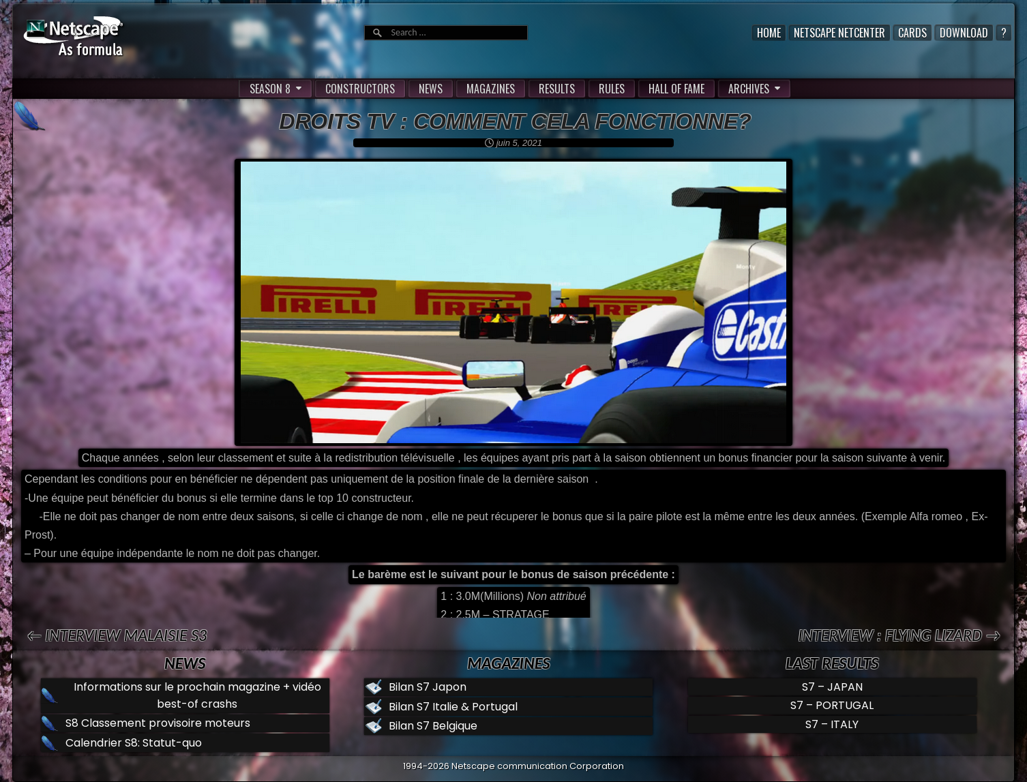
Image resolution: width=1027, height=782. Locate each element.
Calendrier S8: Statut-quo (133, 743)
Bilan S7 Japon (427, 687)
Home (769, 32)
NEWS (431, 88)
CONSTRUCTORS (360, 88)
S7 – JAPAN (832, 687)
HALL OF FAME (676, 88)
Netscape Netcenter (839, 32)
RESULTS (557, 88)
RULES (612, 88)
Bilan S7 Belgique (433, 726)
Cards (912, 32)
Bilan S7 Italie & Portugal (453, 707)
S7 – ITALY (832, 724)
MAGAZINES (490, 88)
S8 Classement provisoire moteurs (157, 723)
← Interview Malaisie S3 (117, 635)
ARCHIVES (748, 88)
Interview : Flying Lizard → (899, 635)
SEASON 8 (270, 88)
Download (964, 32)
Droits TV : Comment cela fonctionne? (515, 121)
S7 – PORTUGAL (832, 705)
